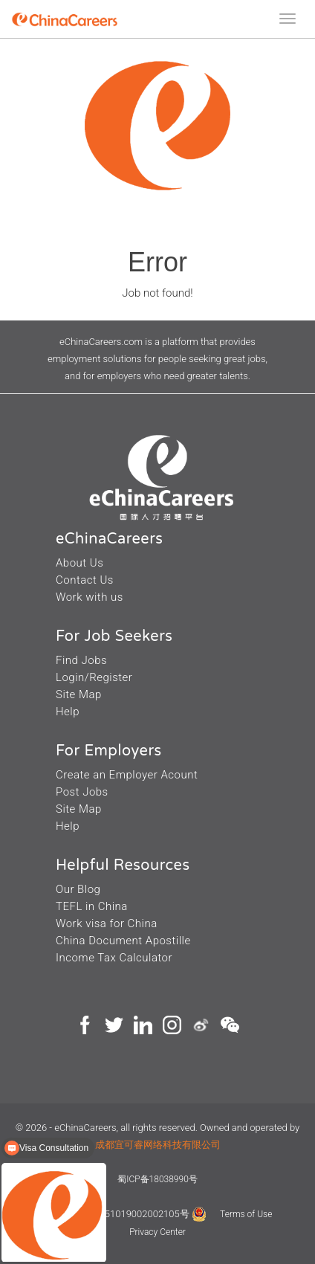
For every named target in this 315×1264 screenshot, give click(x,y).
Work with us (89, 597)
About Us (79, 563)
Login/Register (94, 677)
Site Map (79, 694)
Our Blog (78, 889)
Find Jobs (81, 660)
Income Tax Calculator (114, 957)
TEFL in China (92, 906)
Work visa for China (107, 923)
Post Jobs (82, 792)
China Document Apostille (123, 940)
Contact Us (85, 580)
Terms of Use (246, 1214)
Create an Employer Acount (127, 774)
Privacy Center (157, 1232)
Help (67, 711)
